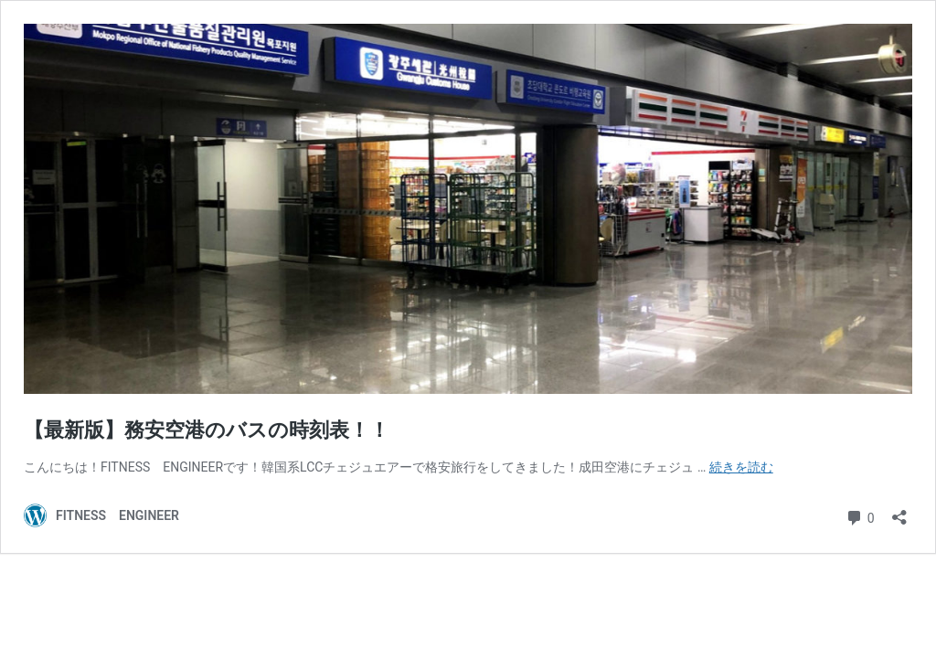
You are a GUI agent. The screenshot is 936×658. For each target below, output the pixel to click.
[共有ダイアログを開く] (899, 511)
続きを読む (741, 467)
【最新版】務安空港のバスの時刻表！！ (206, 430)
